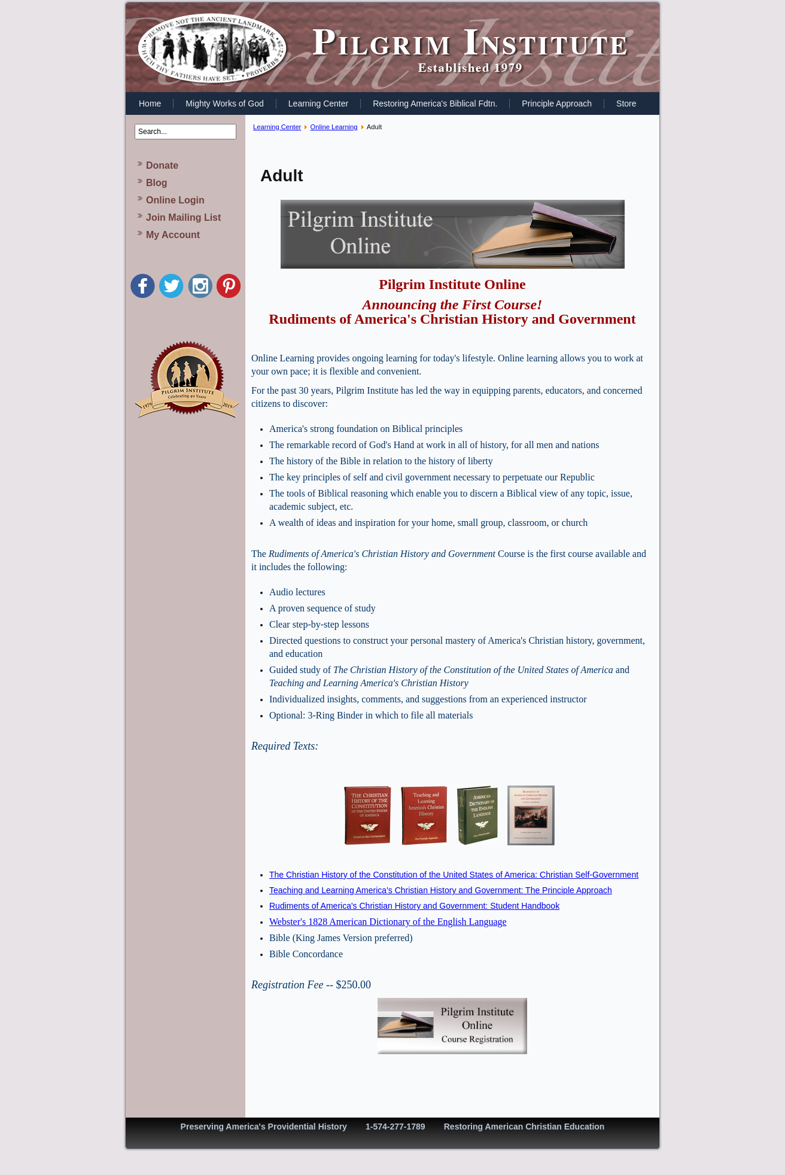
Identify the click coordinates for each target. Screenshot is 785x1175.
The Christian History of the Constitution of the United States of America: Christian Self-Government (453, 874)
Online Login (175, 200)
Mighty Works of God (224, 103)
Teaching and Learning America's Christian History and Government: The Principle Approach (440, 890)
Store (626, 103)
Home (150, 103)
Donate (162, 165)
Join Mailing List (183, 217)
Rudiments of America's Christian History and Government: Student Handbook (414, 906)
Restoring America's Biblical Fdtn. (435, 103)
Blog (157, 183)
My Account (173, 235)
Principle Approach (557, 103)
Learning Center (318, 103)
